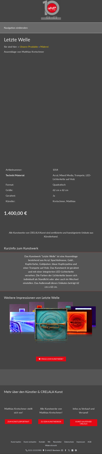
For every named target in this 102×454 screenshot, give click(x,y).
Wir (49, 442)
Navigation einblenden (16, 27)
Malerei (44, 46)
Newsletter (57, 442)
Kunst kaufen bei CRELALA (83, 423)
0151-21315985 (34, 450)
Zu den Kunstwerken (51, 422)
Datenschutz (69, 442)
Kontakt (42, 442)
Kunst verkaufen (30, 442)
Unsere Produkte (29, 46)
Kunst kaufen (16, 442)
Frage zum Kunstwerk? (51, 359)
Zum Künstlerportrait (18, 422)
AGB (89, 442)
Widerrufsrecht (51, 445)
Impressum (80, 442)
